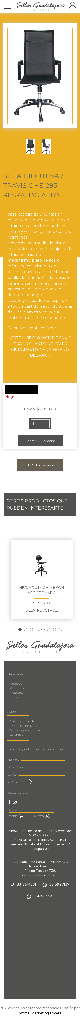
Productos (17, 688)
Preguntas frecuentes (24, 726)
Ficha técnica (40, 465)
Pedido (15, 816)
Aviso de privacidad (23, 721)
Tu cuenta (40, 816)
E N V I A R (19, 782)
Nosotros (16, 684)
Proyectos (16, 693)
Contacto (16, 697)
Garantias (16, 735)
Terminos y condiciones (26, 730)
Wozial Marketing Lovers (40, 1013)
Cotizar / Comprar (40, 441)
